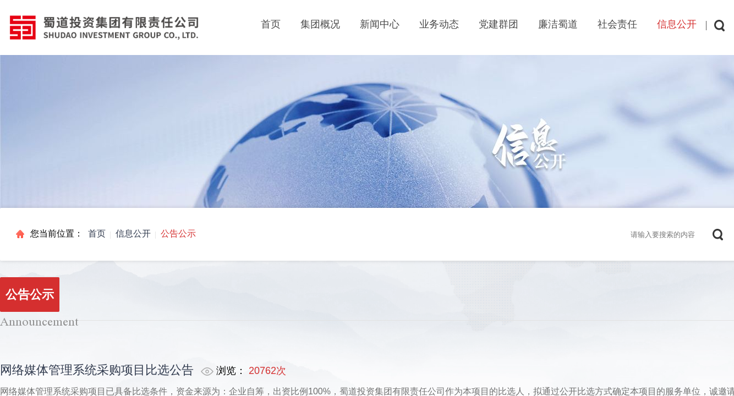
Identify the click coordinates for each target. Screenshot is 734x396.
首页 (271, 24)
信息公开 (133, 233)
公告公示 (178, 233)
